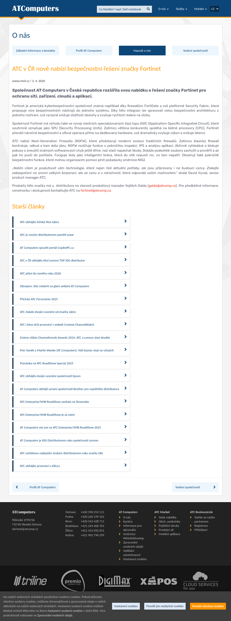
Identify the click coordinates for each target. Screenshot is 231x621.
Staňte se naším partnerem (204, 519)
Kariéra (128, 521)
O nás (163, 9)
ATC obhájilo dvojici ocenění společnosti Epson (73, 376)
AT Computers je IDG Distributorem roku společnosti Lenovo (73, 440)
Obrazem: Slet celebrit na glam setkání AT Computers (73, 286)
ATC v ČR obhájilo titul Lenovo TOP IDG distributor (73, 260)
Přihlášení (200, 530)
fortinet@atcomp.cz (96, 190)
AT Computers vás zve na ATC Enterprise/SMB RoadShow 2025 (73, 427)
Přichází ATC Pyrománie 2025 (73, 299)
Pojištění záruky (169, 526)
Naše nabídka (167, 517)
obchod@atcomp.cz (25, 529)
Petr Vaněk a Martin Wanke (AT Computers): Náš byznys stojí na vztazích (73, 350)
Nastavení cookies (135, 559)
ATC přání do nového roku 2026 (73, 273)
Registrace (201, 526)
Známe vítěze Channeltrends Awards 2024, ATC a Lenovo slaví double (73, 337)
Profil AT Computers (89, 51)
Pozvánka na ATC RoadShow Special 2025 (73, 363)
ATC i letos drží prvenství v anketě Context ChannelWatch (73, 324)
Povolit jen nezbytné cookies (165, 606)
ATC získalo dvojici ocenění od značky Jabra (73, 312)
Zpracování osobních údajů (133, 544)
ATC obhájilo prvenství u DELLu (73, 466)
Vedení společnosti (195, 51)
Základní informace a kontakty (35, 51)
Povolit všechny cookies (208, 606)
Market (200, 9)
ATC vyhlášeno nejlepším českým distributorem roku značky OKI (73, 453)
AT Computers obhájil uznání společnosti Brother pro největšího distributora (73, 389)
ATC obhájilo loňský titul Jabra (73, 222)
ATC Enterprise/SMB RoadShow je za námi (73, 414)
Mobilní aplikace (169, 534)
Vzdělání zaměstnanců (131, 553)
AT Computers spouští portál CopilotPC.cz (73, 247)
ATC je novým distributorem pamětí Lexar (73, 234)
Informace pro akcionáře (132, 528)
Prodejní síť (166, 530)
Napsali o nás (142, 51)
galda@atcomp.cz (162, 186)
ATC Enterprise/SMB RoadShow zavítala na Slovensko (73, 401)
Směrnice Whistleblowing (133, 536)
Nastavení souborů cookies (65, 611)
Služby (181, 9)
